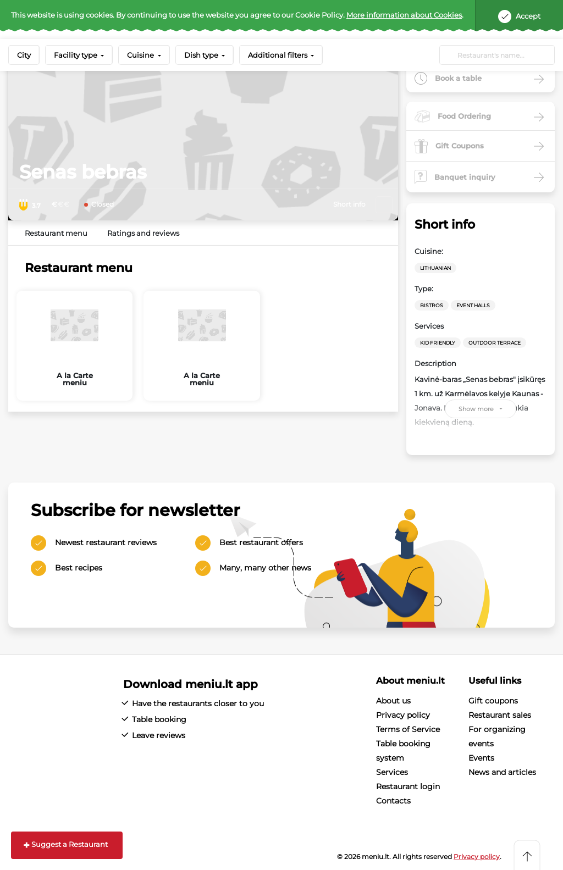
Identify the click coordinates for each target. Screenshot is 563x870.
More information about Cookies (404, 14)
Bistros (431, 305)
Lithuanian (435, 268)
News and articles (502, 772)
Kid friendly (437, 343)
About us (393, 701)
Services (392, 772)
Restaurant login (408, 786)
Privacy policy (403, 715)
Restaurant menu (56, 233)
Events (481, 758)
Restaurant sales (499, 715)
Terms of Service (408, 729)
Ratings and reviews (143, 233)
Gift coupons (493, 701)
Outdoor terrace (494, 343)
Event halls (473, 305)
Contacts (393, 801)
